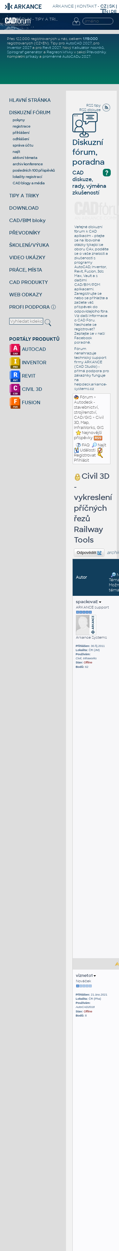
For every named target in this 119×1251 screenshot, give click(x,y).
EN (105, 11)
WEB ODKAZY (25, 295)
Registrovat (85, 455)
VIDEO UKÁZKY (27, 257)
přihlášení (21, 132)
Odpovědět (89, 553)
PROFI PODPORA (29, 307)
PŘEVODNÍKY (24, 233)
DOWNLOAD (24, 208)
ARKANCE (63, 6)
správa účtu (23, 145)
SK (112, 6)
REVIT (22, 376)
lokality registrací (27, 176)
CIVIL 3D (25, 389)
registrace (21, 126)
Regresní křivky (60, 52)
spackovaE (88, 601)
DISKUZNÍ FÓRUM (29, 112)
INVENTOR (27, 362)
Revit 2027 (52, 47)
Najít (99, 445)
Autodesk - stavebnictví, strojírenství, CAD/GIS (86, 410)
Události (85, 450)
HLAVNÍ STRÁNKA (30, 100)
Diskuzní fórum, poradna (88, 143)
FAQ (86, 445)
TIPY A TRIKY (24, 196)
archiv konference (28, 164)
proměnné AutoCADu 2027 (66, 56)
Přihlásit (81, 460)
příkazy (32, 56)
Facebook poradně (83, 340)
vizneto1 (86, 975)
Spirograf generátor (25, 52)
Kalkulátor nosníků (88, 47)
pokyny (19, 120)
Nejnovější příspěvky (88, 435)
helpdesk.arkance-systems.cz (90, 386)
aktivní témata (25, 157)
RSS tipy (93, 105)
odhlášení (21, 139)
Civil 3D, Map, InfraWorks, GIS (89, 422)
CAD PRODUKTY (28, 282)
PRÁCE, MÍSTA (25, 270)
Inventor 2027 (19, 47)
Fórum (86, 397)
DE (114, 11)
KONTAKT (87, 6)
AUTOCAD (27, 349)
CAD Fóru (86, 320)
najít (16, 151)
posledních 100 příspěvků (34, 170)
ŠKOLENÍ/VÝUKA (29, 245)
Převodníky (96, 52)
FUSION (24, 402)
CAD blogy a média (29, 183)
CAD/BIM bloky (27, 220)
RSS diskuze (90, 110)
